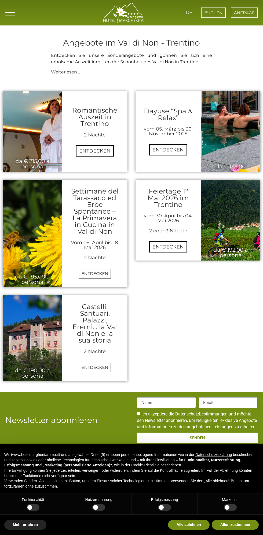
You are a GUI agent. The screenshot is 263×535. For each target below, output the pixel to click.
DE (188, 12)
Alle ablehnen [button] (189, 524)
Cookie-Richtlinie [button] (145, 465)
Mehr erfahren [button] (25, 524)
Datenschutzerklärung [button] (213, 454)
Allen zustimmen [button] (235, 524)
